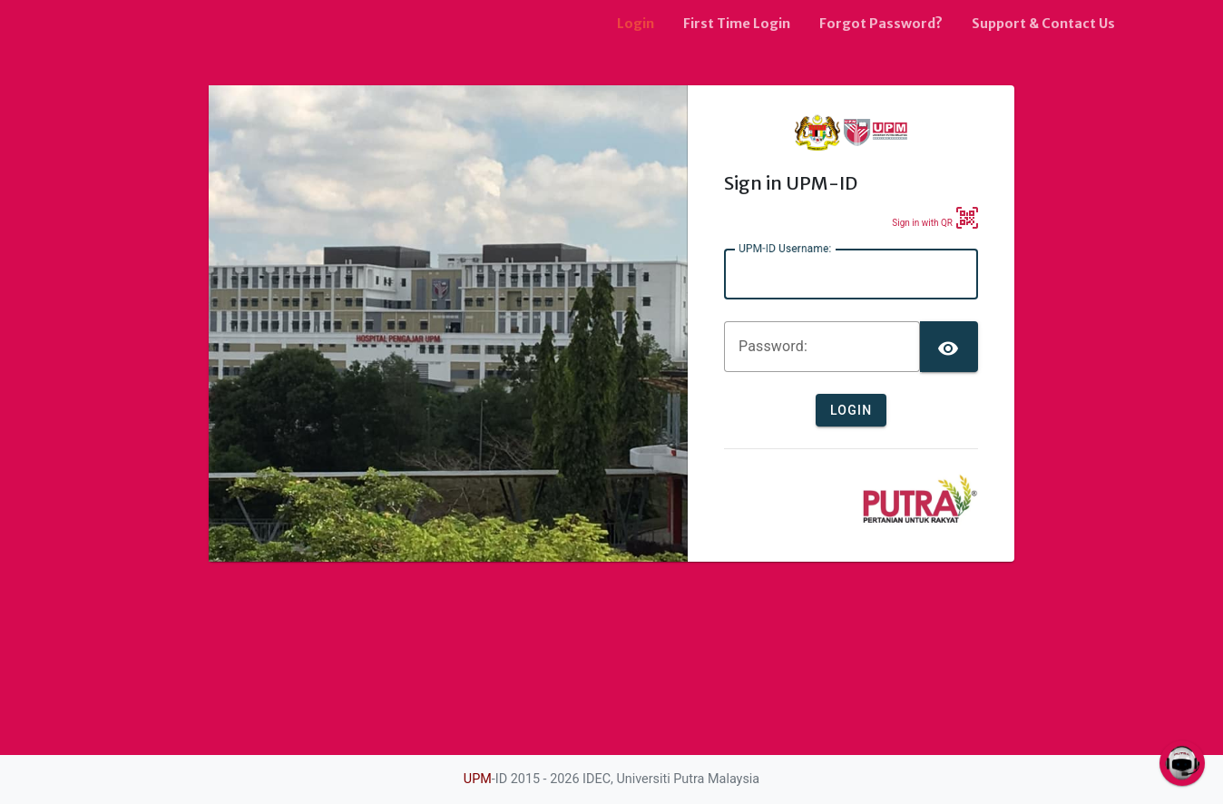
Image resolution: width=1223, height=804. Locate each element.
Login (635, 23)
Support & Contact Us (1043, 23)
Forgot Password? (881, 23)
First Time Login (736, 23)
